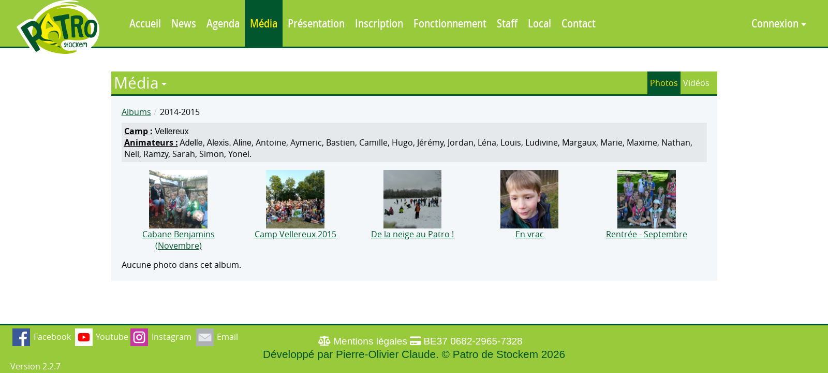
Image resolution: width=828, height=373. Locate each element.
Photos (664, 83)
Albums (136, 112)
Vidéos (696, 83)
